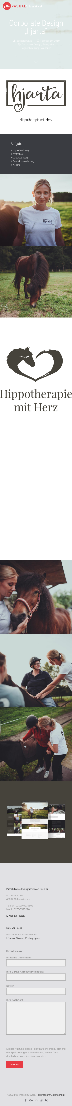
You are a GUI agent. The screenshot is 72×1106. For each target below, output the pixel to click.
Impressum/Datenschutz (51, 1094)
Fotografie (48, 44)
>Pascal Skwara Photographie (23, 938)
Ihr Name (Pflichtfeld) (36, 961)
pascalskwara (24, 40)
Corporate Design (31, 44)
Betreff (36, 989)
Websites (46, 48)
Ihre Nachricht (36, 1017)
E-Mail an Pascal (15, 915)
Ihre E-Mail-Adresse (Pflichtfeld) (36, 975)
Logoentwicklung (30, 48)
